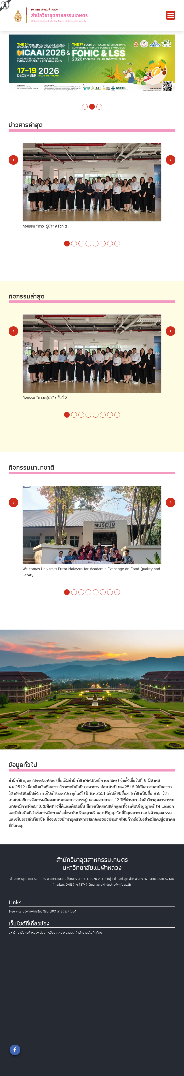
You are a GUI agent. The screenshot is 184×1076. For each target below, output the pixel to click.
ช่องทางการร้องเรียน (36, 911)
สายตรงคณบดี (66, 911)
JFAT (53, 911)
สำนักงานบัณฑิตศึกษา (89, 932)
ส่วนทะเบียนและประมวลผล (57, 932)
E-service (15, 911)
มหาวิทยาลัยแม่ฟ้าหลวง (24, 932)
